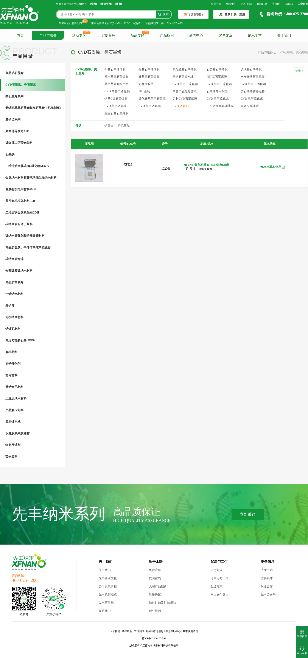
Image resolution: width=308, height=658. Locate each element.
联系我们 (105, 611)
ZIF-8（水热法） (133, 23)
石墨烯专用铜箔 (217, 91)
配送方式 (216, 586)
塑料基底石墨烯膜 (116, 76)
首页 (20, 35)
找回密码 (155, 578)
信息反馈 (163, 631)
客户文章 (225, 35)
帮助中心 (176, 631)
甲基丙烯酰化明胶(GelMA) (106, 23)
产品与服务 (48, 35)
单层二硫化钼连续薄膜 (188, 91)
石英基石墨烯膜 (217, 69)
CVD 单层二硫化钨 (219, 84)
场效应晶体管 (250, 106)
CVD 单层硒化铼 (115, 106)
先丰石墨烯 (106, 602)
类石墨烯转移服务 (253, 91)
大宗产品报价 (158, 586)
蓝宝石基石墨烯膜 (116, 113)
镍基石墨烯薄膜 (149, 69)
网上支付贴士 (219, 594)
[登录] (93, 3)
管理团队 (139, 631)
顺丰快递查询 (190, 631)
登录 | (228, 14)
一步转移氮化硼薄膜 (220, 106)
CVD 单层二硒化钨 (117, 91)
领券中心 (231, 3)
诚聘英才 (267, 578)
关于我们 (284, 35)
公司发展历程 (108, 586)
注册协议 (155, 594)
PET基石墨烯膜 (217, 76)
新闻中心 (196, 35)
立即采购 (247, 514)
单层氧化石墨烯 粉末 (70, 23)
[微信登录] (106, 3)
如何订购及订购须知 (162, 602)
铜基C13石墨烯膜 (116, 98)
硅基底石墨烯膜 (149, 76)
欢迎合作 (267, 586)
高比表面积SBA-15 (171, 23)
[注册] (118, 3)
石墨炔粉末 (152, 23)
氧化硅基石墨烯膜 (185, 69)
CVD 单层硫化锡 (252, 98)
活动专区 (79, 35)
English (289, 3)
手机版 (276, 3)
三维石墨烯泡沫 (183, 76)
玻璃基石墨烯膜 (251, 69)
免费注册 (155, 570)
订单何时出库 (219, 578)
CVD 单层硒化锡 (149, 106)
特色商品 (124, 125)
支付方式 (216, 570)
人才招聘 (115, 631)
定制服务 (108, 35)
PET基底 (144, 91)
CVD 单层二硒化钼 (253, 84)
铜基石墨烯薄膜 (115, 69)
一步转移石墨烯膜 (253, 76)
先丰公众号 (268, 594)
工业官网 (303, 3)
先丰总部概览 (108, 594)
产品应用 (167, 35)
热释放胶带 (146, 84)
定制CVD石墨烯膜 (185, 98)
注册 (242, 14)
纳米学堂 (255, 35)
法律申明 (267, 570)
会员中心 (216, 3)
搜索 (166, 14)
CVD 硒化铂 (181, 106)
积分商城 (246, 3)
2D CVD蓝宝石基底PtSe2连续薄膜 (206, 165)
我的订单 (262, 3)
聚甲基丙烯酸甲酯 (116, 84)
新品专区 (138, 35)
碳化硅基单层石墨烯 (152, 98)
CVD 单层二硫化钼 (185, 84)
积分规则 (155, 611)
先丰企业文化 (108, 578)
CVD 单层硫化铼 (218, 98)
